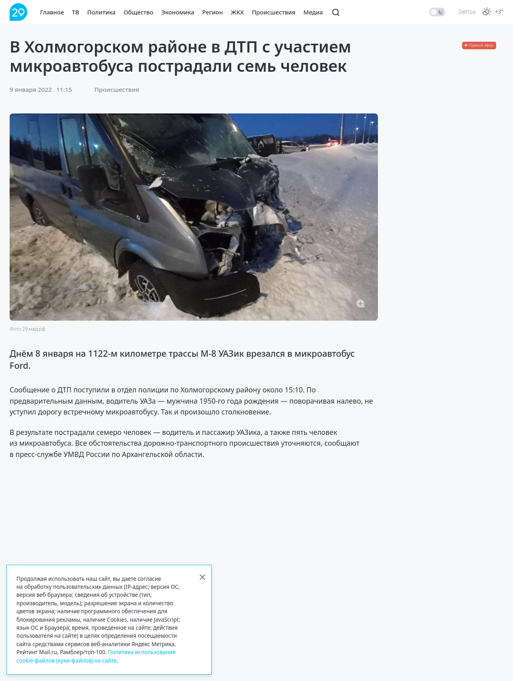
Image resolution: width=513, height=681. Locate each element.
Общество (138, 12)
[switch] (437, 12)
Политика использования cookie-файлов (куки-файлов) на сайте (96, 656)
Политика (101, 12)
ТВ (75, 12)
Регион (212, 12)
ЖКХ (237, 12)
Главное (52, 12)
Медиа (313, 12)
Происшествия (273, 12)
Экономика (178, 12)
